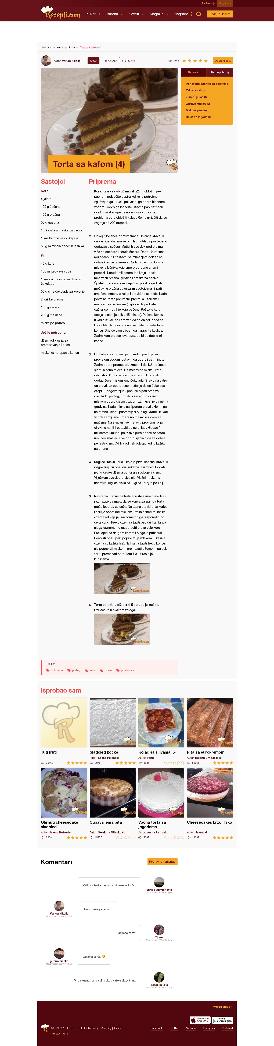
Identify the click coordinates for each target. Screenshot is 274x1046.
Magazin (156, 14)
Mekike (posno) (196, 110)
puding (76, 670)
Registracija (209, 3)
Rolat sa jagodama (199, 117)
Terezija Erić (159, 984)
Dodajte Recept (220, 14)
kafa (92, 670)
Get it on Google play (222, 1020)
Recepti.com (61, 12)
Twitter (174, 1028)
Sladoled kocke (113, 731)
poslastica (127, 670)
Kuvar (91, 14)
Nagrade (181, 14)
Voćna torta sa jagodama (161, 803)
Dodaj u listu (223, 60)
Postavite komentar (162, 861)
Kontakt (117, 1028)
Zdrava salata (195, 90)
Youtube (191, 1028)
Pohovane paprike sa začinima (207, 83)
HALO (64, 1034)
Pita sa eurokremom (210, 731)
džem (108, 670)
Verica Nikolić (71, 60)
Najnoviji (193, 72)
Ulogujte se (226, 3)
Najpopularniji (220, 72)
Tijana (159, 937)
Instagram (209, 1028)
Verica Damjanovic (159, 889)
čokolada (57, 670)
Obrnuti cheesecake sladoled (64, 803)
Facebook (157, 1028)
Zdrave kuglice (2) (198, 103)
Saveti (134, 14)
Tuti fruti (64, 731)
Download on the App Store (200, 1020)
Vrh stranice (221, 1006)
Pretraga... (198, 14)
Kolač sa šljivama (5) (161, 731)
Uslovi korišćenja (90, 1028)
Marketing (106, 1028)
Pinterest (227, 1028)
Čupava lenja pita (113, 803)
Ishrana (112, 14)
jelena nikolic (59, 961)
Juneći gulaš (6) (196, 97)
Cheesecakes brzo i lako (210, 803)
